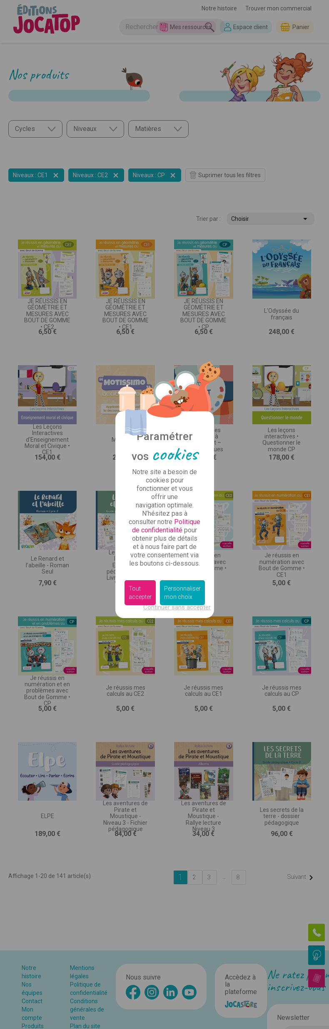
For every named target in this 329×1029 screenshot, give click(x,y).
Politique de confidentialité (166, 526)
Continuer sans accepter (177, 607)
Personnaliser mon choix (182, 592)
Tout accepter (140, 592)
